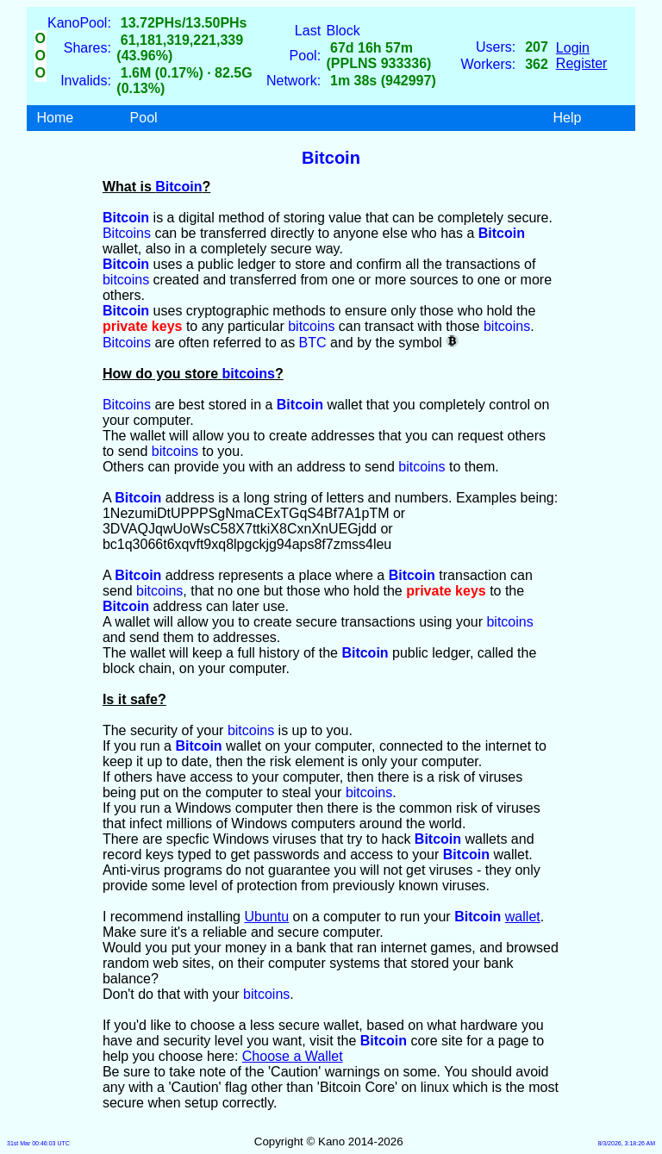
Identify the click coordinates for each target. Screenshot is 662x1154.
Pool (144, 117)
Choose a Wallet (292, 1056)
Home (55, 117)
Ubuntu (266, 916)
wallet (522, 916)
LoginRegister (582, 56)
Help (567, 117)
